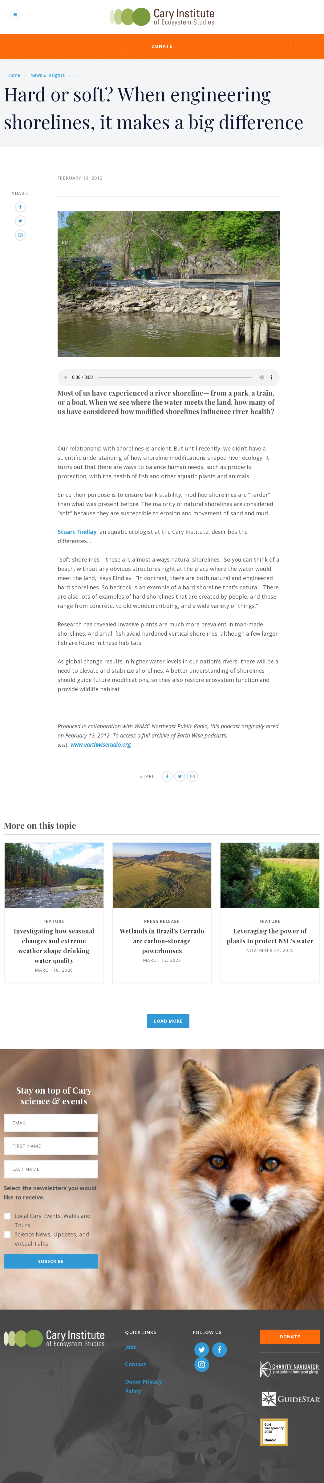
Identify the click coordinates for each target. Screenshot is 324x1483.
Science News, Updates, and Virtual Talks (51, 1239)
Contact (135, 1364)
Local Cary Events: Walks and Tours (52, 1220)
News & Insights (47, 75)
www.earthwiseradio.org (100, 744)
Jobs (130, 1347)
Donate (162, 46)
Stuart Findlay (77, 531)
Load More (168, 1021)
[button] (169, 355)
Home (13, 75)
